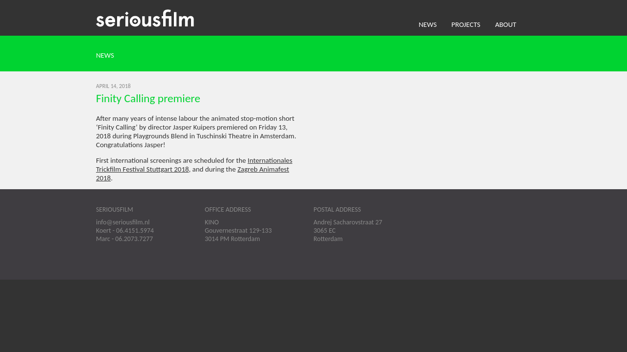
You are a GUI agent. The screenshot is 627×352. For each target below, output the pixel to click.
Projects (466, 24)
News (428, 24)
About (505, 24)
